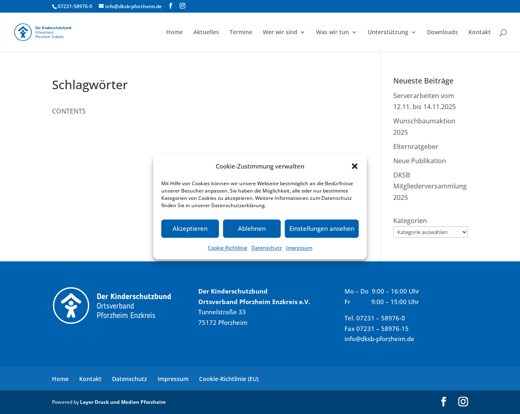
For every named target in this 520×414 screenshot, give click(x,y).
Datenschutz (266, 247)
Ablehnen (252, 229)
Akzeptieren (190, 229)
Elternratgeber (415, 146)
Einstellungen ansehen (321, 229)
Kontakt (479, 32)
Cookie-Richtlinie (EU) (228, 379)
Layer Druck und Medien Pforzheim (123, 402)
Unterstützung (388, 32)
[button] (355, 166)
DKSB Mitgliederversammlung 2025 (430, 186)
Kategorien (410, 220)
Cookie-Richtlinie (227, 247)
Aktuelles (206, 32)
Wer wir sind (280, 32)
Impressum (299, 247)
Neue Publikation (419, 160)
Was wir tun (332, 32)
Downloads (442, 32)
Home (174, 32)
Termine (241, 32)
